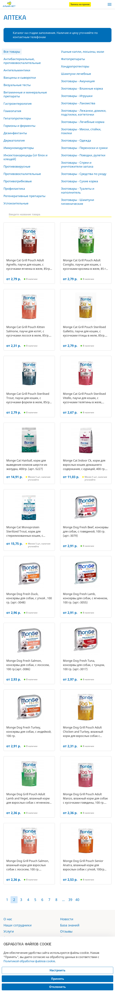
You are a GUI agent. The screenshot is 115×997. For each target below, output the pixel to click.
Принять (57, 979)
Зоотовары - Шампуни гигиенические (77, 202)
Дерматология (14, 140)
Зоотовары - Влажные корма (82, 88)
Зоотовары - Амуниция (78, 81)
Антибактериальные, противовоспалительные (22, 61)
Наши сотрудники (18, 925)
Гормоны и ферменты (19, 126)
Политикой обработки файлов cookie (29, 961)
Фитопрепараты (73, 59)
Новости (66, 919)
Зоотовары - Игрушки (76, 96)
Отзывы (66, 931)
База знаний (69, 925)
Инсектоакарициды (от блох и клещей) (25, 157)
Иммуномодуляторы (19, 148)
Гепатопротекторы (17, 118)
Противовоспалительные (22, 174)
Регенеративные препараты (24, 196)
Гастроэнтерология (18, 104)
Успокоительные (16, 203)
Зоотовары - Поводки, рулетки (83, 155)
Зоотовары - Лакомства (78, 103)
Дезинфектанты (15, 133)
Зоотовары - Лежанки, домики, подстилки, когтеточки (83, 112)
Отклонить (57, 987)
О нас (8, 919)
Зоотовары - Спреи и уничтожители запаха (77, 164)
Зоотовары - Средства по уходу (83, 174)
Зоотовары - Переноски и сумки (84, 148)
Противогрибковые (18, 181)
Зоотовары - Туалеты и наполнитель (77, 190)
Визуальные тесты (17, 85)
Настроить (57, 970)
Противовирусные (17, 166)
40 (77, 899)
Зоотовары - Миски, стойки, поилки (81, 131)
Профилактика (14, 189)
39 (70, 899)
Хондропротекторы (75, 66)
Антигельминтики (17, 70)
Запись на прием (80, 4)
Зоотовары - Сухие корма (79, 181)
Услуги (9, 931)
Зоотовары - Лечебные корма (82, 122)
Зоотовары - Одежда (76, 140)
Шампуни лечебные (76, 74)
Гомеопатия (12, 111)
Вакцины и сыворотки (20, 78)
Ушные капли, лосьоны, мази (82, 52)
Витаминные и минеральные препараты (25, 94)
